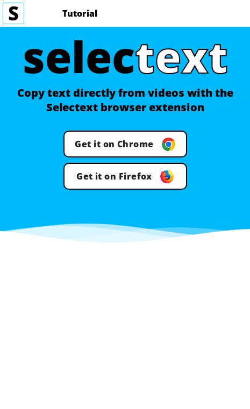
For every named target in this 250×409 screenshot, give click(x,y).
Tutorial (79, 13)
